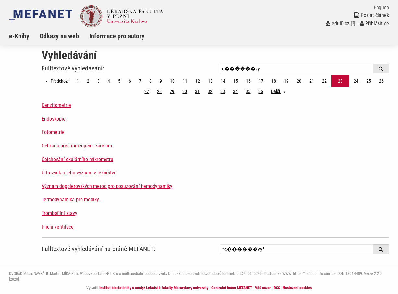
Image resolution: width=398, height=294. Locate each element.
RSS (277, 288)
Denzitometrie (56, 105)
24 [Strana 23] (356, 80)
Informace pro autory (116, 36)
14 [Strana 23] (223, 80)
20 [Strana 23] (299, 80)
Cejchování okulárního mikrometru (77, 159)
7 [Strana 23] (140, 80)
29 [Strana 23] (172, 91)
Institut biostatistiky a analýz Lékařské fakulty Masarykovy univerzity (153, 288)
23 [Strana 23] (340, 80)
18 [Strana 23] (273, 80)
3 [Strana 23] (98, 80)
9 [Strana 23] (161, 80)
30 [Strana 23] (184, 91)
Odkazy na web (59, 36)
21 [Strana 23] (311, 80)
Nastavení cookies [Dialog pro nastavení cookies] (297, 288)
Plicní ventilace (58, 227)
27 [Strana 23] (146, 91)
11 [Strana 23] (185, 80)
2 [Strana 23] (88, 80)
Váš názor (263, 288)
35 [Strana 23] (248, 91)
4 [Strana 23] (109, 80)
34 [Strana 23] (235, 91)
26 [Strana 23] (381, 80)
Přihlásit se (374, 23)
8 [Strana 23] (150, 80)
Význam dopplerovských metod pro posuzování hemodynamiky (107, 186)
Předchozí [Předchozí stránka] (61, 80)
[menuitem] (24, 36)
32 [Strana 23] (210, 91)
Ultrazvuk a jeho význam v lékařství (78, 173)
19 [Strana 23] (286, 80)
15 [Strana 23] (235, 80)
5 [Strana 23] (119, 80)
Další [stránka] (280, 91)
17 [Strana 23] (261, 80)
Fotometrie (53, 132)
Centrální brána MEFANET (231, 288)
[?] (353, 23)
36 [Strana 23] (260, 91)
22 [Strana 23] (324, 80)
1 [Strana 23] (78, 80)
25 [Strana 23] (369, 80)
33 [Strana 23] (222, 91)
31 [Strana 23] (197, 91)
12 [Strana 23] (197, 80)
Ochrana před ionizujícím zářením (77, 146)
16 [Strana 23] (248, 80)
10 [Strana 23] (172, 80)
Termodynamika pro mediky (70, 200)
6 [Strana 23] (130, 80)
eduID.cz (337, 23)
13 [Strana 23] (210, 80)
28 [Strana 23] (159, 91)
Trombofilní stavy (59, 213)
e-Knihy (19, 36)
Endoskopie (54, 119)
